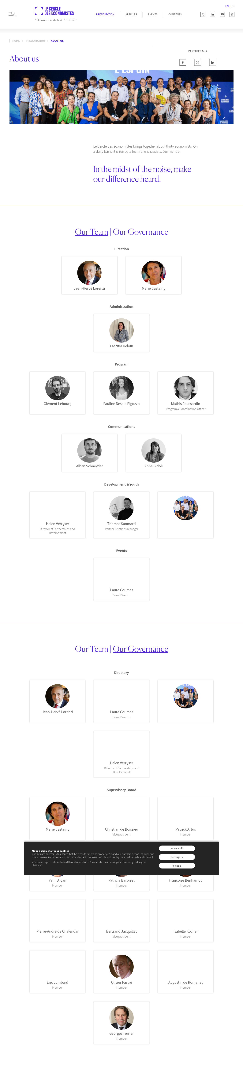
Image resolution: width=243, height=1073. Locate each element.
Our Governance (140, 232)
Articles (131, 14)
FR (232, 6)
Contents (175, 14)
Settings (175, 857)
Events (152, 14)
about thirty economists (174, 146)
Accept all (177, 848)
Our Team (91, 232)
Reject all (177, 865)
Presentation (105, 14)
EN (227, 6)
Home (16, 40)
